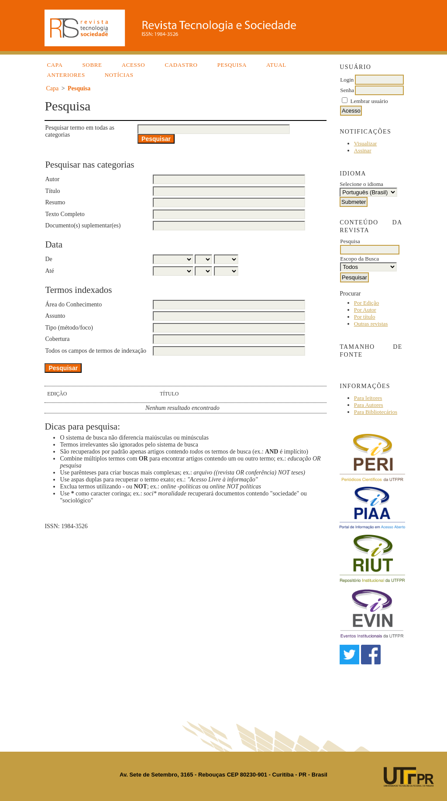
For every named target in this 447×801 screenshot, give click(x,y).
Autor (52, 179)
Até (49, 271)
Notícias (119, 75)
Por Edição (366, 302)
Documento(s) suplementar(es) (82, 225)
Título (52, 191)
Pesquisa (232, 65)
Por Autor (365, 309)
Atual (276, 65)
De (48, 259)
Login (347, 79)
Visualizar (365, 143)
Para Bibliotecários (375, 412)
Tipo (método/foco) (69, 327)
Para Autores (368, 405)
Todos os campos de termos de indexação (95, 350)
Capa (54, 65)
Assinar (362, 150)
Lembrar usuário (369, 101)
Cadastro (181, 65)
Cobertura (57, 339)
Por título (364, 316)
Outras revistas (371, 323)
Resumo (55, 202)
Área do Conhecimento (73, 304)
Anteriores (66, 75)
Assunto (55, 316)
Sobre (92, 65)
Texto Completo (64, 214)
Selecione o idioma (361, 184)
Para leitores (368, 398)
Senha (347, 90)
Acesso (133, 65)
